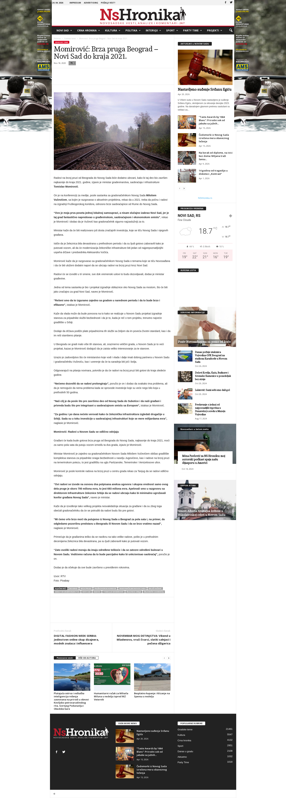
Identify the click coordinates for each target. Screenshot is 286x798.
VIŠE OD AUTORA (87, 657)
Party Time (192, 30)
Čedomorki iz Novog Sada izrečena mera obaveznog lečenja (214, 138)
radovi (97, 592)
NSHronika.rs (205, 198)
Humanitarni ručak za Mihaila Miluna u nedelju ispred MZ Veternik (111, 696)
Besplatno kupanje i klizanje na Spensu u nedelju (152, 695)
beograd (73, 588)
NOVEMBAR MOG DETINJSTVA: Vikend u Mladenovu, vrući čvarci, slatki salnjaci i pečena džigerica (143, 639)
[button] (231, 30)
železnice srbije (134, 592)
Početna (57, 38)
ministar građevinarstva (67, 592)
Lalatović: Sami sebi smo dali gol (212, 390)
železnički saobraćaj (154, 592)
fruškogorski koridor (105, 588)
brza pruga (86, 588)
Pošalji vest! (108, 2)
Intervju (153, 30)
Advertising (91, 2)
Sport (172, 30)
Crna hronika (88, 30)
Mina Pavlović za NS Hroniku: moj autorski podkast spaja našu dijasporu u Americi (203, 459)
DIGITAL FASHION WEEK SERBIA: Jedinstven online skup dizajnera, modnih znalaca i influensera (76, 639)
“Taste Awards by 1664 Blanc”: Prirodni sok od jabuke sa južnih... (212, 120)
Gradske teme (70, 38)
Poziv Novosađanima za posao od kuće (204, 341)
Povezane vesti (65, 657)
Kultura (112, 30)
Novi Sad (64, 30)
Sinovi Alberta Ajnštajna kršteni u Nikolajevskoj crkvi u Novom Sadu (201, 513)
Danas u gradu (185, 751)
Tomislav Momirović (113, 592)
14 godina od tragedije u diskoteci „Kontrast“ (213, 172)
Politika (133, 30)
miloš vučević (155, 588)
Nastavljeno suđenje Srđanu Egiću (204, 89)
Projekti (214, 30)
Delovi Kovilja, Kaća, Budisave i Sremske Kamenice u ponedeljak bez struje (213, 376)
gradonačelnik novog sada (132, 588)
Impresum (75, 2)
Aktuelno (182, 757)
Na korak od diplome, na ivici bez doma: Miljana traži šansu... (216, 156)
